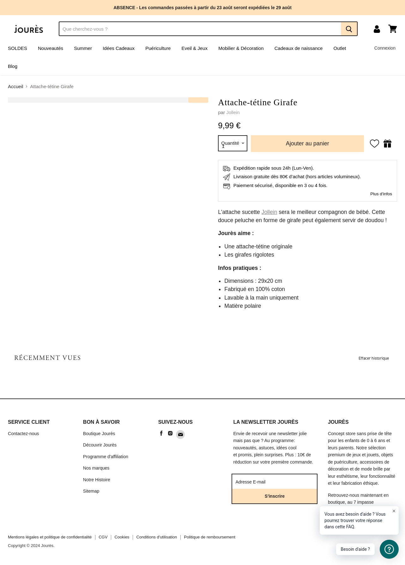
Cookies (121, 537)
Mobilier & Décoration (240, 48)
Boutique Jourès (99, 433)
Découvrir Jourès (100, 444)
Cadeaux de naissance (299, 48)
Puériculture (158, 48)
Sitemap (91, 491)
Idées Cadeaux (119, 48)
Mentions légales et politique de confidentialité (50, 537)
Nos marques (96, 468)
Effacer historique (374, 358)
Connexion (385, 48)
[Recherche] (200, 28)
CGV (103, 537)
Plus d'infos (381, 193)
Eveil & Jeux (194, 48)
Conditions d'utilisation (156, 537)
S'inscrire (275, 496)
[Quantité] (232, 143)
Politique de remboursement (209, 537)
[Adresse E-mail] (271, 481)
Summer (83, 48)
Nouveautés (50, 48)
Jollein (233, 112)
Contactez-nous (23, 433)
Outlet (340, 48)
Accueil (15, 86)
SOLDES (17, 48)
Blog (12, 66)
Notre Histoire (96, 479)
